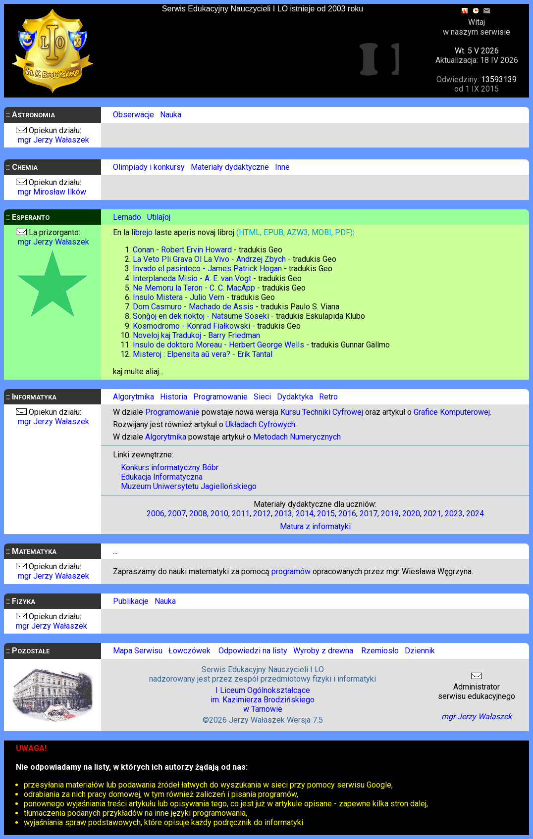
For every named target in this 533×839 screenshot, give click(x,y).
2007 (177, 513)
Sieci (262, 396)
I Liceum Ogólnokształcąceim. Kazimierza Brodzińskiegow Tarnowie (263, 700)
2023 (454, 513)
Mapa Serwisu (137, 650)
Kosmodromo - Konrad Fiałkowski (191, 326)
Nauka (170, 114)
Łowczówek (189, 650)
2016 (347, 513)
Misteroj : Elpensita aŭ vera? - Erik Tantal (202, 354)
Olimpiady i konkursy (149, 167)
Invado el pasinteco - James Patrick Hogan (207, 268)
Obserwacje (133, 114)
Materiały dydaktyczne (230, 167)
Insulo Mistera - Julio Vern (178, 297)
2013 (283, 513)
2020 (411, 513)
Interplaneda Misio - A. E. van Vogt (192, 278)
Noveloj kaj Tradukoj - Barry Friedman (196, 335)
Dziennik (420, 650)
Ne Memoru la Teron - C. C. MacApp (194, 288)
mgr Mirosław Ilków (52, 192)
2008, (199, 513)
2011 (241, 513)
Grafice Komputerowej (452, 412)
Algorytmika (133, 396)
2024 (475, 513)
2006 (155, 513)
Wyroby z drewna (322, 650)
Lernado (127, 217)
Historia (173, 396)
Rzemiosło (380, 650)
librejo (142, 232)
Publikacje (131, 601)
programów (291, 571)
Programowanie (220, 396)
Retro (328, 396)
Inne (282, 167)
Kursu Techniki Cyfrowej (321, 412)
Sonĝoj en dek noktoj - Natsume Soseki (201, 316)
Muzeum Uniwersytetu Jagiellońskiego (189, 486)
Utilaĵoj (158, 217)
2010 (219, 513)
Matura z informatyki (315, 526)
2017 (368, 513)
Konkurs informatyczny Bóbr (169, 467)
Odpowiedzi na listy (252, 650)
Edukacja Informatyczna (162, 477)
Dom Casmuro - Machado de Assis (193, 306)
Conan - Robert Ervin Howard (182, 249)
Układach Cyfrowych (260, 424)
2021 (432, 513)
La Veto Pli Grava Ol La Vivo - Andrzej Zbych (209, 259)
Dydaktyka (295, 396)
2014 (305, 513)
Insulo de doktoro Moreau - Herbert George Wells (218, 344)
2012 (262, 513)
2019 (390, 513)
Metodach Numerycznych (297, 437)
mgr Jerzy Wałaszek (53, 140)
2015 (326, 513)
